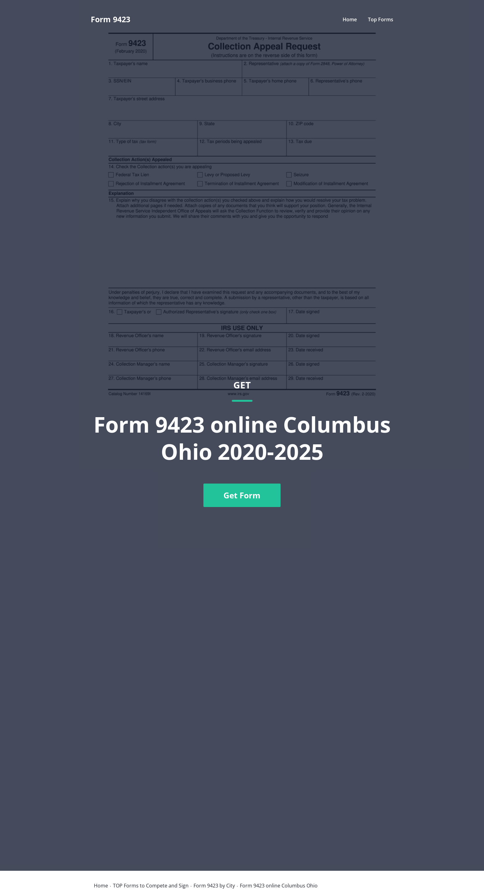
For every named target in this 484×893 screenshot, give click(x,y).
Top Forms (380, 19)
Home (350, 19)
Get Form (242, 495)
